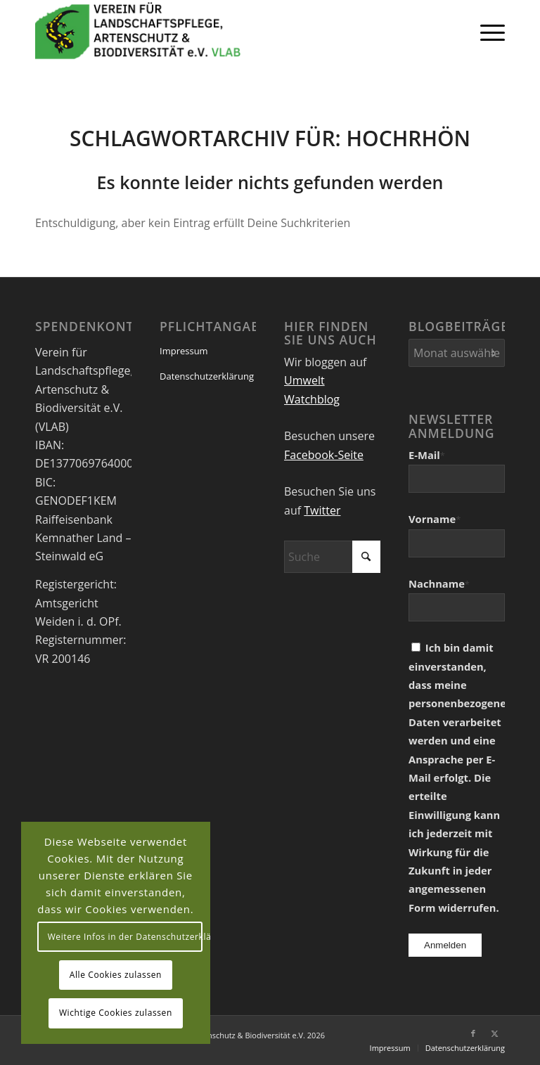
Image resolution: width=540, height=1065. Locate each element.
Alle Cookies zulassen (116, 975)
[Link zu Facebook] (473, 1033)
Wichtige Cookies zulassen (115, 1013)
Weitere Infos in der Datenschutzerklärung (125, 937)
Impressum (184, 350)
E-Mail (427, 455)
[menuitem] (485, 31)
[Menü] (485, 31)
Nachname (439, 583)
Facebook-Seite (324, 455)
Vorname (435, 519)
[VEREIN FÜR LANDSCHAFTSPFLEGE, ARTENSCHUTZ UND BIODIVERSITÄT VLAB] (138, 31)
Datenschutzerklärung (207, 376)
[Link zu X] (494, 1033)
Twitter (322, 510)
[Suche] (332, 557)
